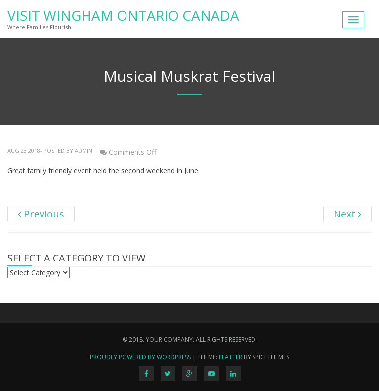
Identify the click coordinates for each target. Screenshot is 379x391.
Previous (41, 213)
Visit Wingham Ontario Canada (123, 15)
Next (347, 213)
